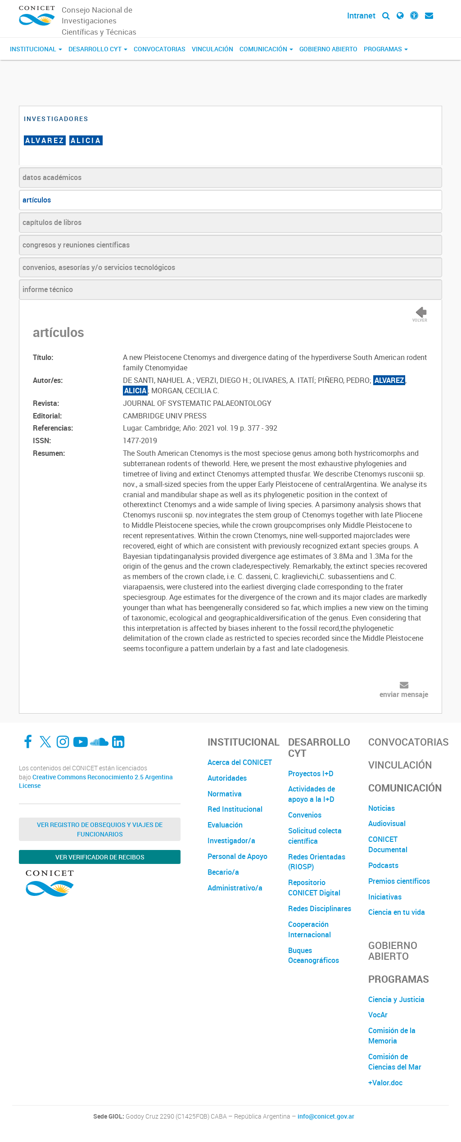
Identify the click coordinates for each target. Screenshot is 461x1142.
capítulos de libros (52, 222)
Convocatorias (159, 49)
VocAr (378, 1015)
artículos (37, 200)
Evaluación (225, 825)
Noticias (381, 808)
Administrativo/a (235, 888)
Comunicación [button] (266, 49)
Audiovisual (387, 823)
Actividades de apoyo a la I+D (311, 794)
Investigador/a (231, 840)
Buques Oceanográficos (313, 955)
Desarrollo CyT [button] (97, 49)
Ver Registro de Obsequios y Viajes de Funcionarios (100, 829)
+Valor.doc (385, 1083)
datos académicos (52, 177)
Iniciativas (385, 897)
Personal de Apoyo (237, 856)
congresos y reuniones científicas (76, 245)
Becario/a (223, 872)
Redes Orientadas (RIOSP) (316, 862)
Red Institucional (235, 809)
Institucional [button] (36, 49)
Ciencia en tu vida (396, 912)
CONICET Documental (387, 844)
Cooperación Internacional (309, 929)
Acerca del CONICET (240, 762)
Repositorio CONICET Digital (314, 887)
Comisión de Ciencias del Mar (394, 1062)
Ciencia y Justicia (396, 999)
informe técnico (48, 289)
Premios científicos (399, 881)
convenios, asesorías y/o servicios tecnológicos (99, 267)
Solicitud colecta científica (315, 836)
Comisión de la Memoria (392, 1035)
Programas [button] (386, 49)
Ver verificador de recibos (100, 857)
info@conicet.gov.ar (326, 1116)
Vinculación (212, 49)
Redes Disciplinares (319, 908)
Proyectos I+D (311, 773)
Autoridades (227, 778)
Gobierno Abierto (328, 49)
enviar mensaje (404, 694)
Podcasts (383, 865)
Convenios (304, 815)
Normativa (225, 794)
